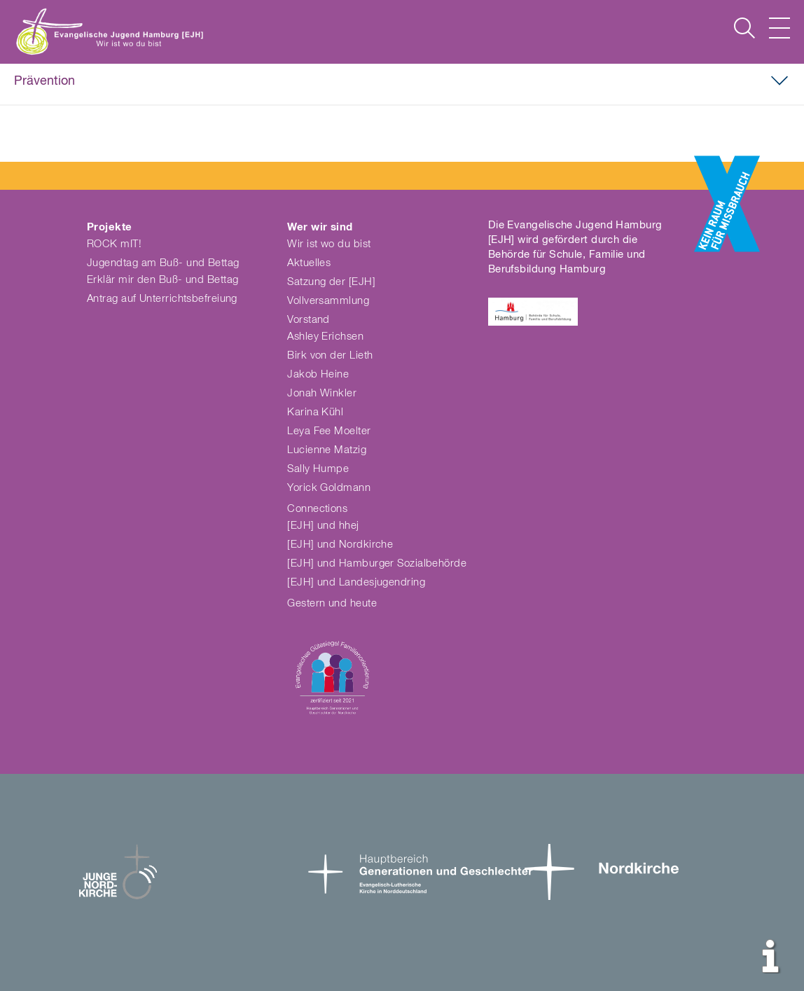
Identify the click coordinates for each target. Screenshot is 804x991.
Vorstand (308, 319)
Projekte (109, 227)
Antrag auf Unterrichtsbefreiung (162, 298)
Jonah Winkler (321, 393)
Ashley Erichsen (325, 336)
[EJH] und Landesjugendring (356, 582)
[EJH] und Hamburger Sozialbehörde (376, 563)
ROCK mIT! (114, 244)
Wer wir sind (319, 227)
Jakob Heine (318, 374)
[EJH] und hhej (323, 525)
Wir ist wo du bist (328, 244)
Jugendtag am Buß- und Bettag (163, 263)
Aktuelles (309, 263)
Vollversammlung (328, 301)
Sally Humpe (318, 469)
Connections (317, 509)
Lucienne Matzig (326, 450)
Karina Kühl (315, 412)
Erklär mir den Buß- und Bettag (163, 280)
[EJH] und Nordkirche (340, 544)
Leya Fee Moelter (328, 431)
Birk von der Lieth (330, 355)
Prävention (44, 81)
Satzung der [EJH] (331, 282)
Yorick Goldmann (328, 488)
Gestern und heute (332, 603)
